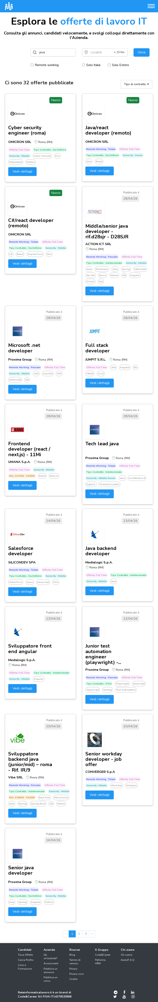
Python (31, 162)
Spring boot (38, 803)
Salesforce (15, 582)
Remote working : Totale (100, 149)
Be (135, 367)
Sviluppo (131, 785)
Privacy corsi (76, 974)
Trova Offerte (25, 954)
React (99, 161)
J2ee (115, 269)
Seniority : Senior (133, 155)
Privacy (73, 968)
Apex (30, 582)
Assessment (51, 963)
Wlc (55, 582)
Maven (114, 275)
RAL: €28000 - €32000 (22, 797)
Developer (102, 269)
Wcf (59, 373)
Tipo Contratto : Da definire (50, 149)
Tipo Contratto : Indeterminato (104, 263)
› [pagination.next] (92, 934)
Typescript (92, 689)
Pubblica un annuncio (50, 970)
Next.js (54, 476)
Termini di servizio (74, 961)
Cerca (141, 52)
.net (36, 373)
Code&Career (102, 954)
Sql (101, 281)
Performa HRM (100, 961)
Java (88, 161)
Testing (107, 689)
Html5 (89, 373)
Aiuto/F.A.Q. (128, 960)
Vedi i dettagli (22, 171)
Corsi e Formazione (25, 966)
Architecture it (137, 478)
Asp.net (47, 373)
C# (10, 254)
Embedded (15, 162)
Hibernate (140, 269)
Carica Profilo (26, 960)
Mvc (49, 254)
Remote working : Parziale (102, 256)
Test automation (125, 689)
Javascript (15, 379)
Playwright (122, 683)
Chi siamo (126, 954)
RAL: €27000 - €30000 (22, 476)
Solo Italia (91, 65)
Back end (44, 797)
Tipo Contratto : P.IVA (99, 683)
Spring (126, 269)
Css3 (101, 373)
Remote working (45, 65)
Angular (135, 275)
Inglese (91, 484)
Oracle (90, 281)
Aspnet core (35, 254)
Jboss (102, 275)
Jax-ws (90, 275)
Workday (116, 785)
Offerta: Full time (19, 149)
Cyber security (42, 156)
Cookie (73, 979)
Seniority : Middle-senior (101, 478)
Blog (72, 954)
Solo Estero (118, 65)
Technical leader (109, 484)
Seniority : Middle (19, 156)
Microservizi (61, 797)
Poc (57, 156)
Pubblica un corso (50, 979)
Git (124, 275)
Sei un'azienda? (50, 956)
